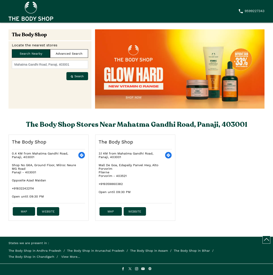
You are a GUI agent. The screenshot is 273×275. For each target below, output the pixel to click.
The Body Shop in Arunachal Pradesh (95, 250)
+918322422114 (23, 188)
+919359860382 (111, 184)
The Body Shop (29, 142)
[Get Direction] (81, 155)
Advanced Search (69, 53)
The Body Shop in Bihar (192, 250)
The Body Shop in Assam (149, 250)
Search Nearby (31, 53)
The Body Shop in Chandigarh (31, 256)
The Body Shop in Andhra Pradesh (34, 250)
